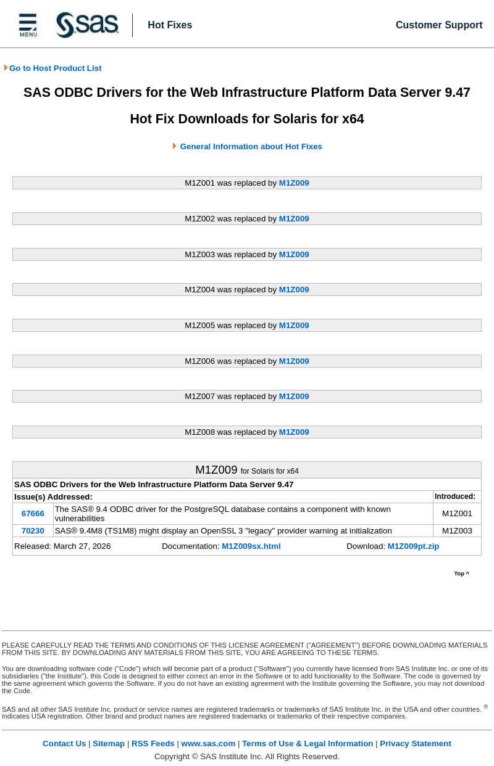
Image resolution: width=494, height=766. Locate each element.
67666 (33, 513)
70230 (33, 530)
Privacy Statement (415, 743)
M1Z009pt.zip (414, 546)
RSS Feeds (153, 743)
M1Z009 (294, 182)
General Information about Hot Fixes (251, 146)
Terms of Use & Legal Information (307, 743)
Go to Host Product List (52, 68)
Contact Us (64, 743)
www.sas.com (209, 743)
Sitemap (109, 743)
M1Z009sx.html (251, 546)
